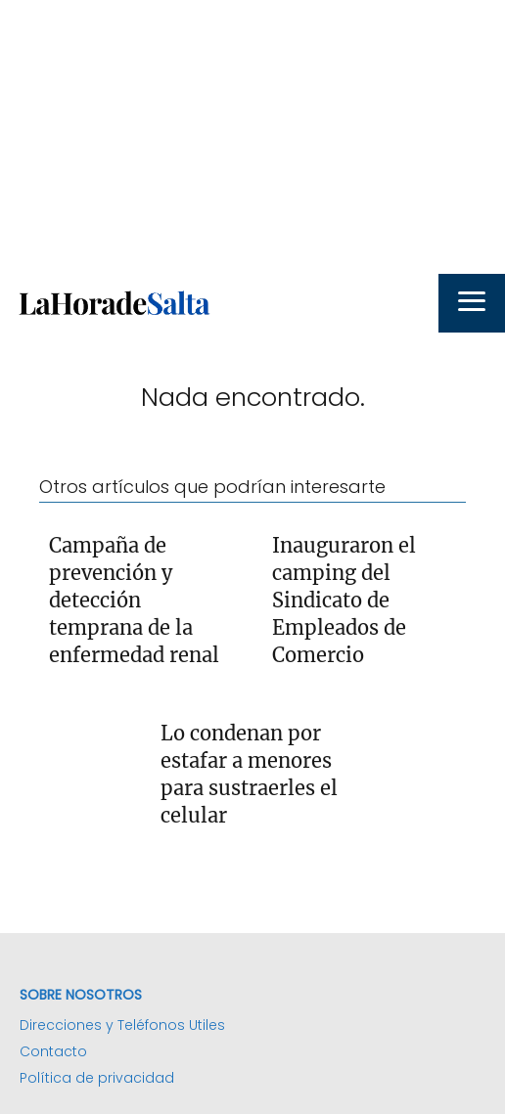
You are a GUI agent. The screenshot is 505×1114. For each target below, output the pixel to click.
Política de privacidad (97, 1078)
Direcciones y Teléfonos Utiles (122, 1025)
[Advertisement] (252, 137)
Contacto (53, 1051)
